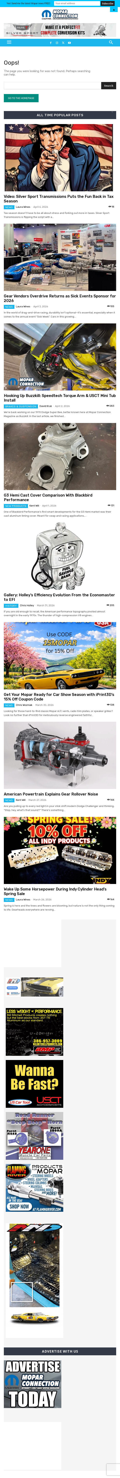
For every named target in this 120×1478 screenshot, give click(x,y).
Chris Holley (27, 605)
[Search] (108, 85)
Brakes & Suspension (20, 406)
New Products (15, 506)
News (9, 207)
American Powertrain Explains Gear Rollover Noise (51, 794)
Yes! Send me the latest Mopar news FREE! (28, 3)
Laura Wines (23, 206)
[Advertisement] (32, 943)
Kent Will (34, 505)
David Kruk (45, 406)
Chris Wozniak (24, 705)
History (11, 605)
